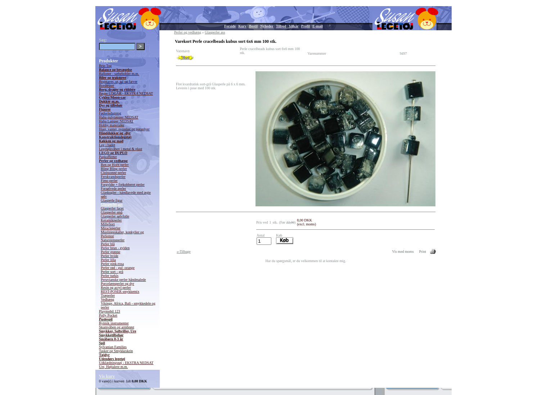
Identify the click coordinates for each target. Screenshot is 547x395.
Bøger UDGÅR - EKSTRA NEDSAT (126, 93)
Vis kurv (107, 376)
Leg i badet (107, 145)
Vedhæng (107, 299)
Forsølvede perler (113, 188)
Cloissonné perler (113, 173)
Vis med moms (403, 251)
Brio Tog (105, 66)
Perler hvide (109, 256)
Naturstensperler (113, 240)
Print (422, 251)
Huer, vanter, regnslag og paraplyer (124, 129)
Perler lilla (108, 260)
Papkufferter (108, 157)
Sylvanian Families (113, 347)
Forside (230, 26)
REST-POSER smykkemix (120, 291)
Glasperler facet (112, 208)
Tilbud (281, 26)
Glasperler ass (112, 204)
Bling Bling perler (114, 169)
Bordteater (106, 85)
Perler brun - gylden (115, 248)
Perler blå (108, 244)
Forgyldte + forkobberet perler (123, 185)
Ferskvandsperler (113, 177)
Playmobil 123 (109, 311)
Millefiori (108, 224)
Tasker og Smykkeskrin (116, 351)
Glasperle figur (111, 200)
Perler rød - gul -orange (118, 268)
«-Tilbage (184, 251)
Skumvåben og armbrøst (116, 327)
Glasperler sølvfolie (115, 216)
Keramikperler (111, 220)
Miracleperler (110, 228)
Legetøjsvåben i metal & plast (120, 149)
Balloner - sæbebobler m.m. (119, 74)
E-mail (317, 26)
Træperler (108, 295)
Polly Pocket (108, 315)
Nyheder (267, 26)
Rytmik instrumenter (114, 323)
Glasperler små (111, 212)
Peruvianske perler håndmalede (123, 280)
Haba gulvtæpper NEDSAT (118, 117)
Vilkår (293, 26)
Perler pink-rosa (112, 264)
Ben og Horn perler (114, 165)
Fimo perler (109, 181)
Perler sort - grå (112, 272)
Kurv (242, 26)
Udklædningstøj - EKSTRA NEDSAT (126, 363)
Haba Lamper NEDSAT (116, 121)
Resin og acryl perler (116, 287)
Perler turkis (109, 276)
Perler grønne (110, 252)
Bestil (253, 26)
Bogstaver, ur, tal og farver (118, 82)
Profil (305, 26)
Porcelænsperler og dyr (117, 284)
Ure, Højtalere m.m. (113, 367)
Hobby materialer (111, 125)
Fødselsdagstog (110, 113)
